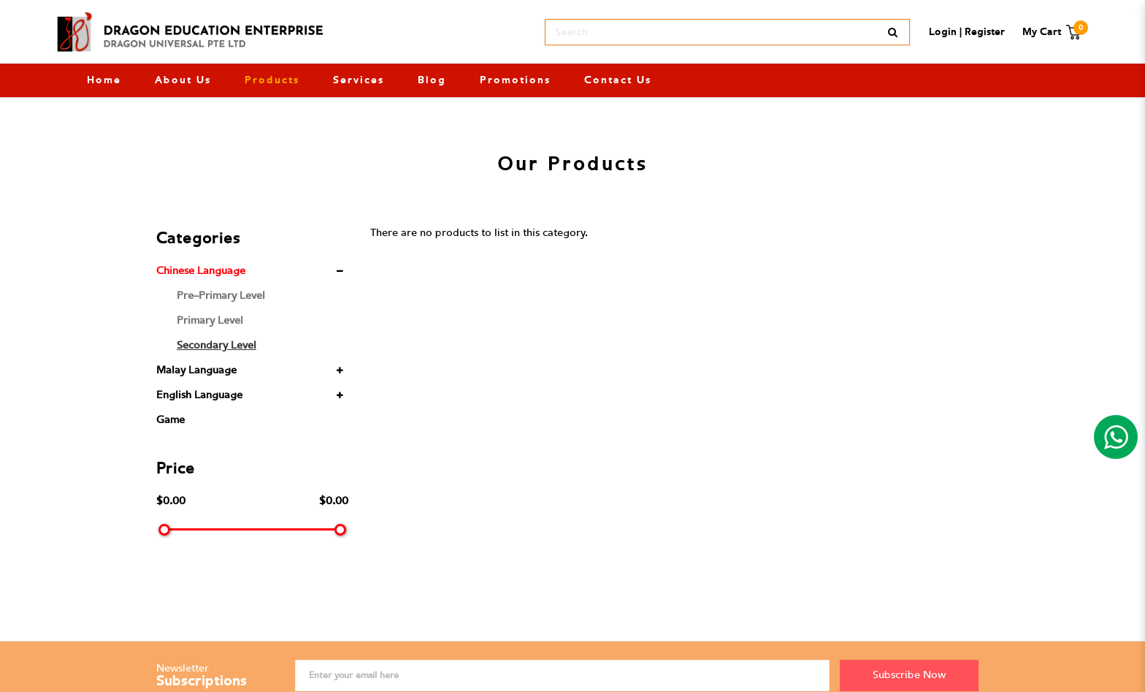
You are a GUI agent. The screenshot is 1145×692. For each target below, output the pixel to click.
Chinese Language (200, 271)
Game (170, 420)
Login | (945, 32)
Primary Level (210, 320)
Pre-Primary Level (221, 295)
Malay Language (196, 370)
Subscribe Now (909, 675)
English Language (199, 395)
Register (985, 32)
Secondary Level (216, 345)
